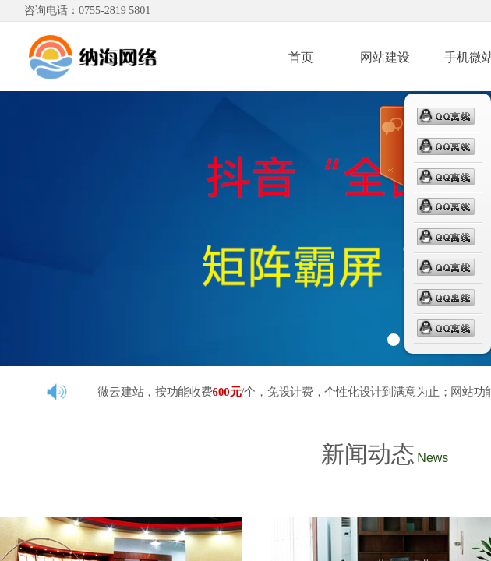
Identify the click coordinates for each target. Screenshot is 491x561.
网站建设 (385, 57)
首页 (300, 57)
